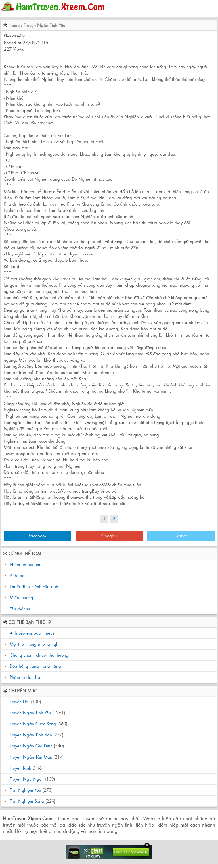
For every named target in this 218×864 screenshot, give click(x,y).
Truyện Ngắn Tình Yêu (44, 25)
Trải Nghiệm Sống (27, 801)
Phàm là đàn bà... (26, 677)
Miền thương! (22, 597)
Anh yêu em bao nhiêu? (31, 632)
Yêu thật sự (20, 608)
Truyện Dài (20, 701)
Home (14, 25)
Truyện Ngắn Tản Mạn (31, 756)
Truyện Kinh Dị (23, 767)
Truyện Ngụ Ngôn (27, 779)
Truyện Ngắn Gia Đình (31, 745)
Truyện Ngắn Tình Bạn (31, 734)
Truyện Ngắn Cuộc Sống (33, 723)
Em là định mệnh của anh (34, 586)
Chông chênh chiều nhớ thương (38, 655)
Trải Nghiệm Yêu (25, 790)
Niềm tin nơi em (25, 564)
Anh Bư (16, 575)
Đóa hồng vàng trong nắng (34, 666)
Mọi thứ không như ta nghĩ (34, 644)
